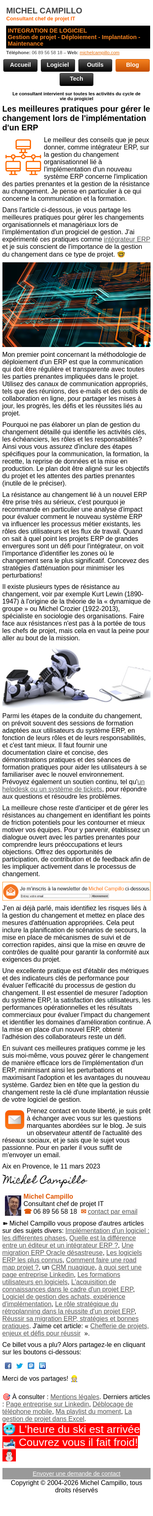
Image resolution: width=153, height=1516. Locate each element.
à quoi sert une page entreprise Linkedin (72, 1271)
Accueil (20, 65)
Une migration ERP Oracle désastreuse (68, 1249)
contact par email (112, 1211)
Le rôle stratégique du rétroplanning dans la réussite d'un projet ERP (68, 1308)
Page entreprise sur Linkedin (47, 1404)
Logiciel (58, 65)
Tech (76, 78)
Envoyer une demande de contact (76, 1473)
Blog (132, 65)
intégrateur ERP (127, 239)
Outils (95, 65)
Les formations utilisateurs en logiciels (61, 1278)
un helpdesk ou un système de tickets (73, 785)
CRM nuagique (73, 1267)
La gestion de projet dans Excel (67, 1415)
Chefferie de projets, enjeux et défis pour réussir (75, 1330)
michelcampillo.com (100, 52)
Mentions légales (74, 1396)
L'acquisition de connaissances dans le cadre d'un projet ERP (67, 1286)
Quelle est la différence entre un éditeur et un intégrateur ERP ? (69, 1242)
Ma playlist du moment (88, 1411)
